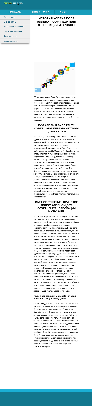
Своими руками (10, 41)
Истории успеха (40, 12)
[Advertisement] (57, 45)
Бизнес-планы (10, 22)
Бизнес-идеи (9, 17)
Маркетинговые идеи (13, 31)
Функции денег (10, 36)
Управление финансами (14, 27)
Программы (15, 12)
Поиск (63, 12)
